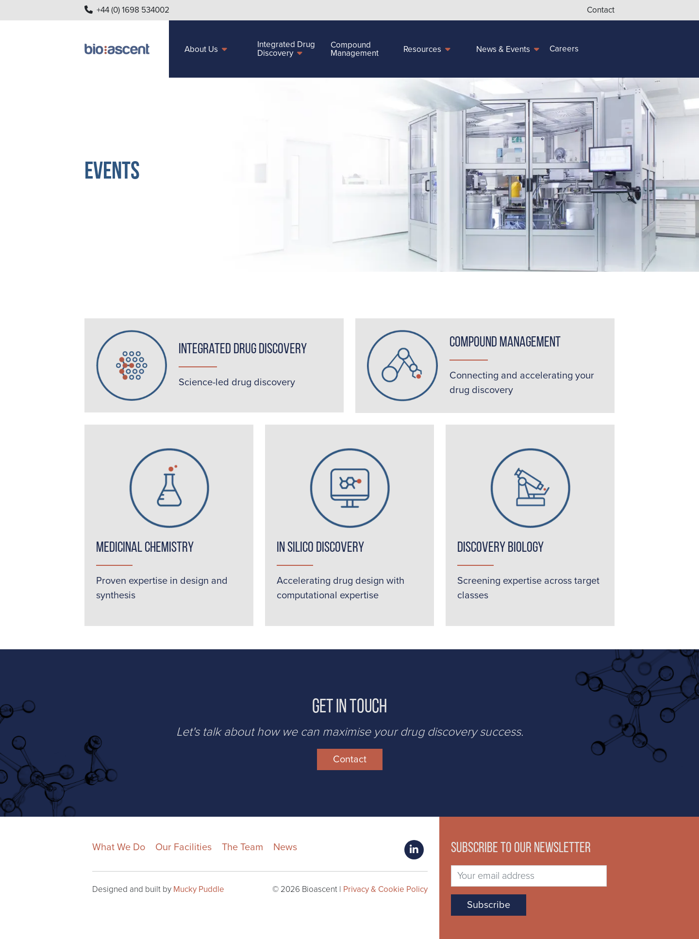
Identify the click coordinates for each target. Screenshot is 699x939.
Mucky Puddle (198, 889)
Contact (601, 10)
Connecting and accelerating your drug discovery (521, 383)
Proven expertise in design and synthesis (162, 588)
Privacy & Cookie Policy (385, 889)
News (285, 847)
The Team (242, 847)
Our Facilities (183, 847)
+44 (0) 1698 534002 (133, 10)
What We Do (118, 847)
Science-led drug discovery (237, 382)
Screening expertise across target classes (528, 588)
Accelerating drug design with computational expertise (340, 588)
